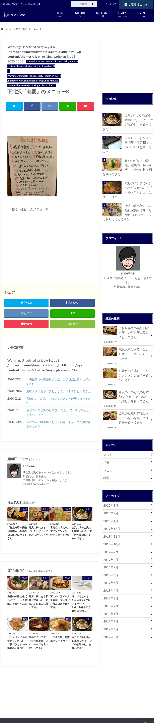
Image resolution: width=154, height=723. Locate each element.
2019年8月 (110, 543)
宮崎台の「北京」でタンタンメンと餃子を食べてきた (58, 401)
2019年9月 (110, 536)
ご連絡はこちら (136, 4)
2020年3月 (110, 491)
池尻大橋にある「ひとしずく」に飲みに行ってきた (58, 391)
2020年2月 (110, 499)
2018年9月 (110, 587)
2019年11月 (111, 521)
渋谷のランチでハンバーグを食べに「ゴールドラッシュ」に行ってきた (139, 183)
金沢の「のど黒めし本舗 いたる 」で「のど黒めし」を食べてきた (59, 412)
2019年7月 (110, 550)
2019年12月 (111, 513)
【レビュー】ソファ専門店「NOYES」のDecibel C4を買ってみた (139, 139)
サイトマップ (109, 4)
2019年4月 (110, 572)
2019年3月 (110, 580)
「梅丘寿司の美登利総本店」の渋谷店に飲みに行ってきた (58, 382)
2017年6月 (110, 609)
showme (29, 466)
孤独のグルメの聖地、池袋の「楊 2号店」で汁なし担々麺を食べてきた (139, 161)
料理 (101, 13)
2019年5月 (110, 565)
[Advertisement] (54, 124)
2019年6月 (110, 558)
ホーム (60, 13)
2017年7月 (110, 602)
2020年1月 (110, 506)
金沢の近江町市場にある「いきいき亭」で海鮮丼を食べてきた (58, 424)
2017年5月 (110, 617)
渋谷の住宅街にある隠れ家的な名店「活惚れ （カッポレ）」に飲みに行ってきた (139, 205)
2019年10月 (111, 528)
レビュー (122, 13)
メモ (143, 13)
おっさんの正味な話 (123, 713)
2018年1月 (110, 595)
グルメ (81, 13)
